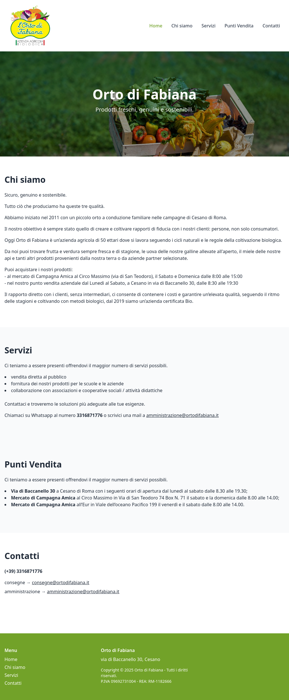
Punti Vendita (238, 26)
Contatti (271, 26)
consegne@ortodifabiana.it (60, 582)
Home (155, 26)
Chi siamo (181, 26)
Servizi (208, 26)
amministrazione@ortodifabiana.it (182, 415)
